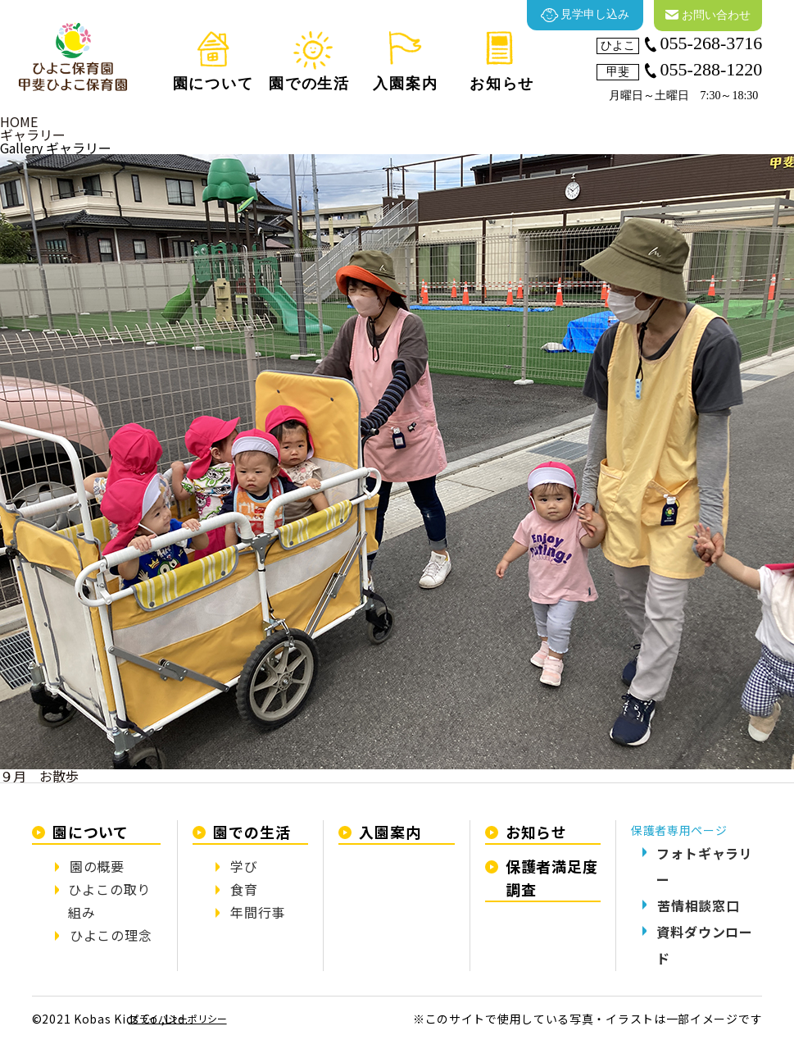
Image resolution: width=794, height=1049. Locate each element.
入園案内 (390, 831)
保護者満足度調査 (552, 877)
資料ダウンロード (704, 945)
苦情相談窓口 (698, 905)
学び (244, 866)
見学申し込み (585, 15)
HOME (19, 121)
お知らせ (537, 831)
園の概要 (97, 866)
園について (90, 831)
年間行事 (257, 912)
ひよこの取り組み (109, 900)
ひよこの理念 (111, 935)
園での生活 (252, 831)
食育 (244, 889)
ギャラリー (33, 134)
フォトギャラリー (704, 866)
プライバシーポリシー (178, 1018)
